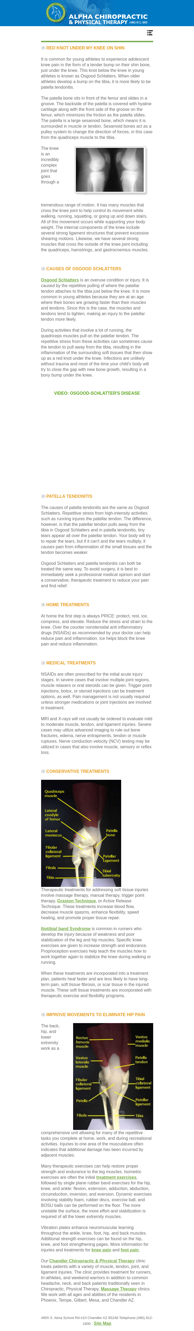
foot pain (130, 1250)
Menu (97, 33)
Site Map (102, 1323)
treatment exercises (116, 1177)
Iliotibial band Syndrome (66, 928)
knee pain (101, 1250)
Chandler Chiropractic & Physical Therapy (92, 1261)
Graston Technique (76, 901)
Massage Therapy (119, 1289)
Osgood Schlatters (60, 280)
